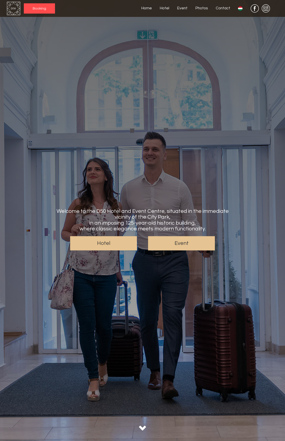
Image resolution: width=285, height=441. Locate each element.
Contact (223, 8)
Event (182, 8)
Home (146, 8)
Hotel (164, 8)
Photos (201, 8)
